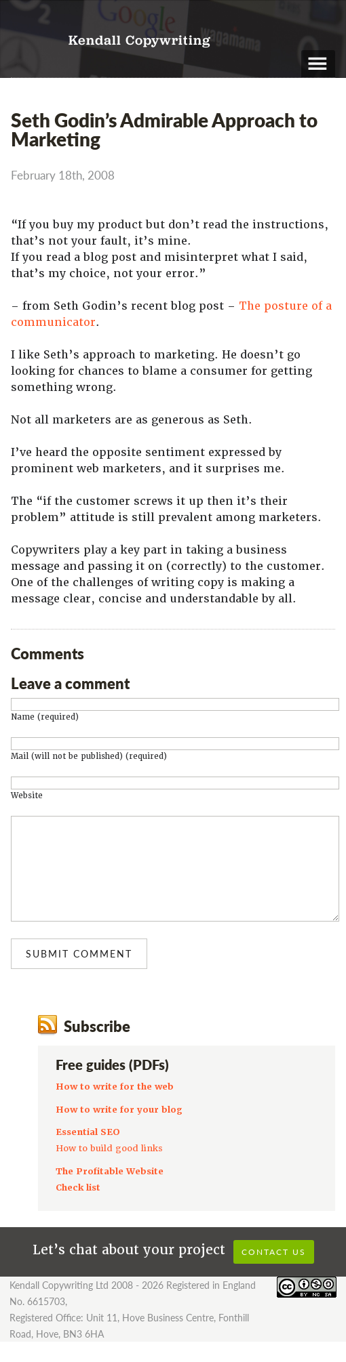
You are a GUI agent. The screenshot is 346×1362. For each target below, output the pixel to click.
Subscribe (97, 1046)
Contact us (274, 1272)
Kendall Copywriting (139, 41)
